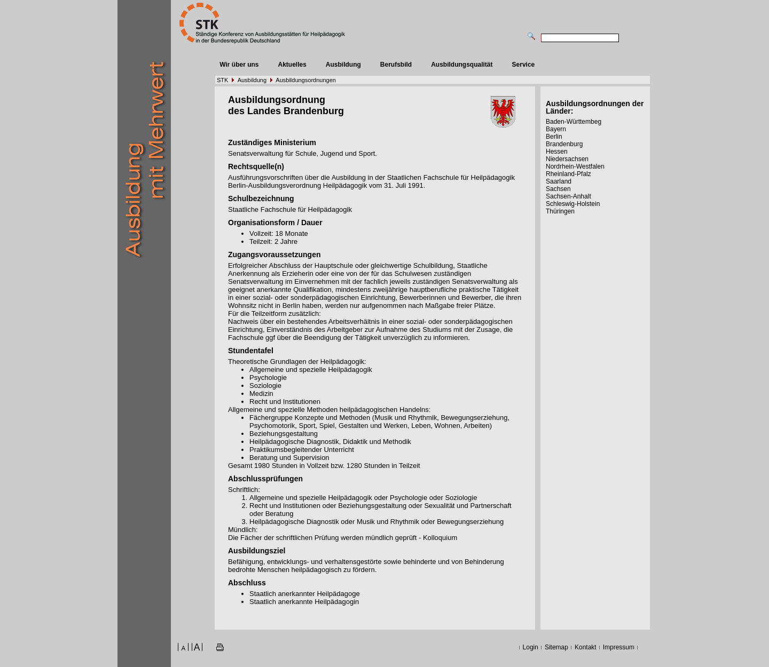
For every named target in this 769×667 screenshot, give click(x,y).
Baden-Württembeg (573, 121)
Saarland (558, 181)
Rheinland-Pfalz (568, 174)
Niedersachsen (567, 159)
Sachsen (558, 189)
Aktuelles (292, 64)
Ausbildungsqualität (461, 64)
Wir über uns (238, 64)
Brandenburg (564, 144)
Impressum (618, 647)
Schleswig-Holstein (573, 204)
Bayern (556, 129)
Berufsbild (396, 64)
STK (222, 80)
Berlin (554, 136)
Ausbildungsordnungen (306, 80)
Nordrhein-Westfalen (575, 166)
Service (523, 64)
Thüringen (560, 211)
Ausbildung (343, 64)
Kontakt (586, 647)
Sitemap (556, 647)
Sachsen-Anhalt (568, 196)
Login (530, 647)
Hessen (557, 151)
